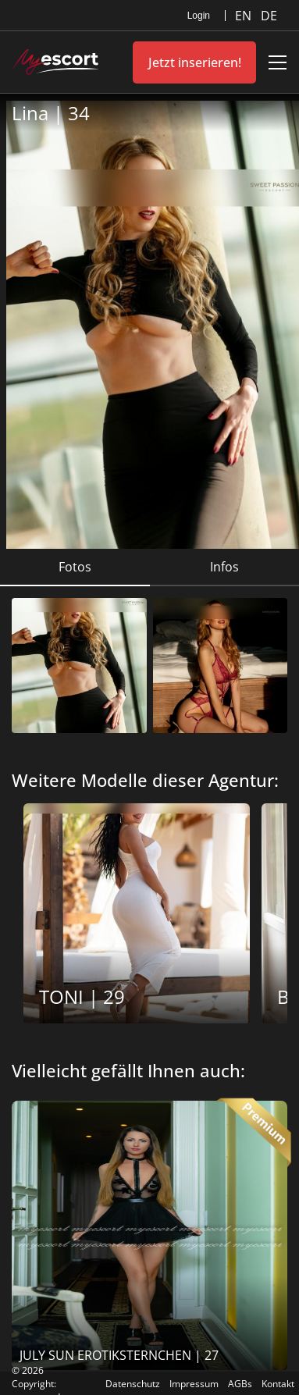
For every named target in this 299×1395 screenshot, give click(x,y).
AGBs (240, 1383)
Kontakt (278, 1383)
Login (198, 15)
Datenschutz (132, 1383)
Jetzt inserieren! (194, 62)
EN (245, 15)
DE (269, 15)
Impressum (194, 1383)
